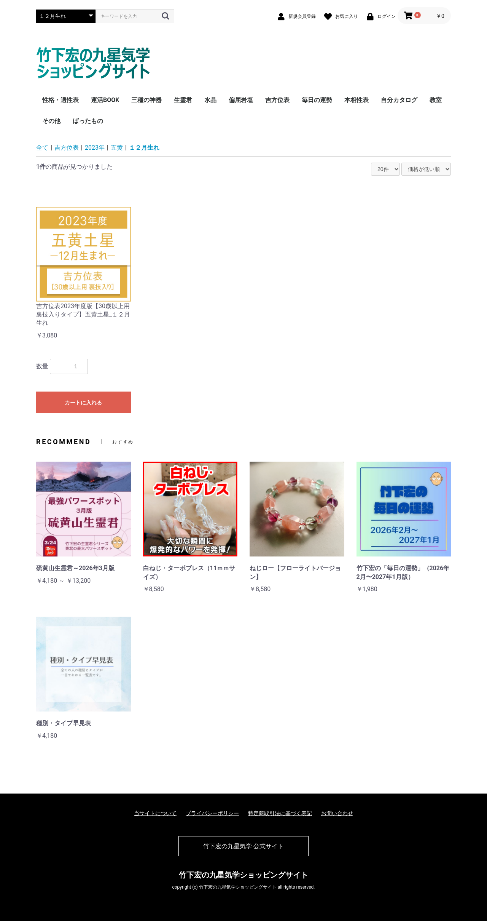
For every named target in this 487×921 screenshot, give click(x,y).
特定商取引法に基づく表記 (280, 813)
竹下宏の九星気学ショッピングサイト (243, 874)
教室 (436, 100)
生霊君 (183, 100)
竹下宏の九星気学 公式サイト (243, 846)
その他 (51, 121)
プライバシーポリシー (212, 813)
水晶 (210, 100)
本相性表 (356, 100)
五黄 (117, 147)
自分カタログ (399, 100)
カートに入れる (83, 403)
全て (42, 147)
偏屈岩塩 (241, 100)
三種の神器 (146, 100)
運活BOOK (105, 100)
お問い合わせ (337, 813)
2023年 (95, 147)
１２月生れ (144, 147)
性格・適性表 (60, 100)
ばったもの (88, 121)
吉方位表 (277, 100)
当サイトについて (155, 813)
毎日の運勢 (317, 100)
